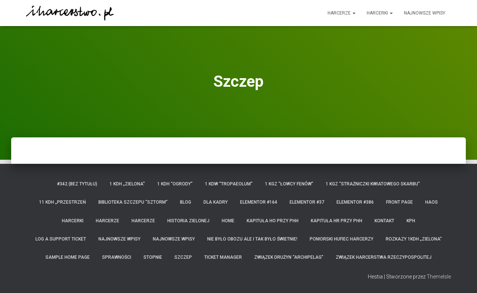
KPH (411, 220)
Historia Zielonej (188, 220)
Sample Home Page (67, 257)
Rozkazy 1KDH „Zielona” (414, 239)
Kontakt (384, 220)
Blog (185, 202)
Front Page (399, 202)
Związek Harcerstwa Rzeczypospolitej (384, 257)
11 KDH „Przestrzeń (62, 202)
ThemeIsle (439, 277)
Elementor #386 (355, 202)
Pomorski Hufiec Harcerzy (341, 239)
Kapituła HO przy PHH (272, 220)
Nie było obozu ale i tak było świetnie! (252, 239)
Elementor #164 (258, 202)
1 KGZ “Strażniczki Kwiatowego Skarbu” (373, 184)
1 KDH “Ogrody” (175, 184)
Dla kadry (215, 202)
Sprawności (116, 257)
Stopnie (152, 257)
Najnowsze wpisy (424, 13)
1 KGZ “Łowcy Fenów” (289, 184)
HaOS (431, 202)
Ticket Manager (223, 257)
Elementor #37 (307, 202)
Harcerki (380, 13)
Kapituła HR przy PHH (336, 220)
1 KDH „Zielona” (127, 184)
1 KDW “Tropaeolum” (229, 184)
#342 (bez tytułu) (77, 184)
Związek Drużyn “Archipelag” (288, 257)
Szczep (183, 257)
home (228, 220)
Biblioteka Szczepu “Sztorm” (133, 202)
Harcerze (342, 13)
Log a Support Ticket (60, 239)
